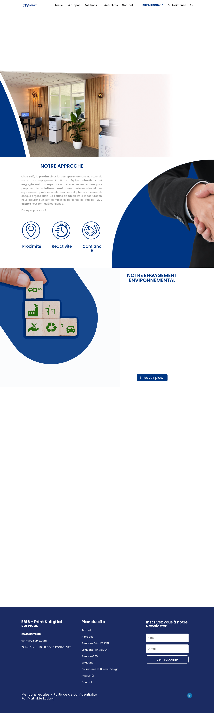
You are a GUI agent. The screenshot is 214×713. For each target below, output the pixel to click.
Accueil (59, 5)
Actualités (111, 5)
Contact (127, 5)
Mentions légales (35, 694)
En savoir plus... (152, 377)
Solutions (90, 5)
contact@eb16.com (34, 641)
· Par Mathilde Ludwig (60, 696)
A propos (74, 5)
